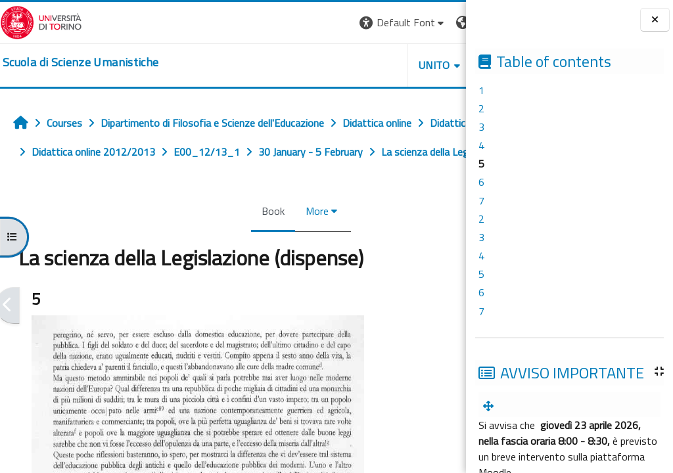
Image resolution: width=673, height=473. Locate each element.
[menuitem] (491, 406)
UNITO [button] (312, 65)
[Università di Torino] (41, 21)
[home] (80, 62)
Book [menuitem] (211, 240)
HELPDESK (386, 65)
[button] (280, 22)
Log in (442, 22)
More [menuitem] (255, 240)
